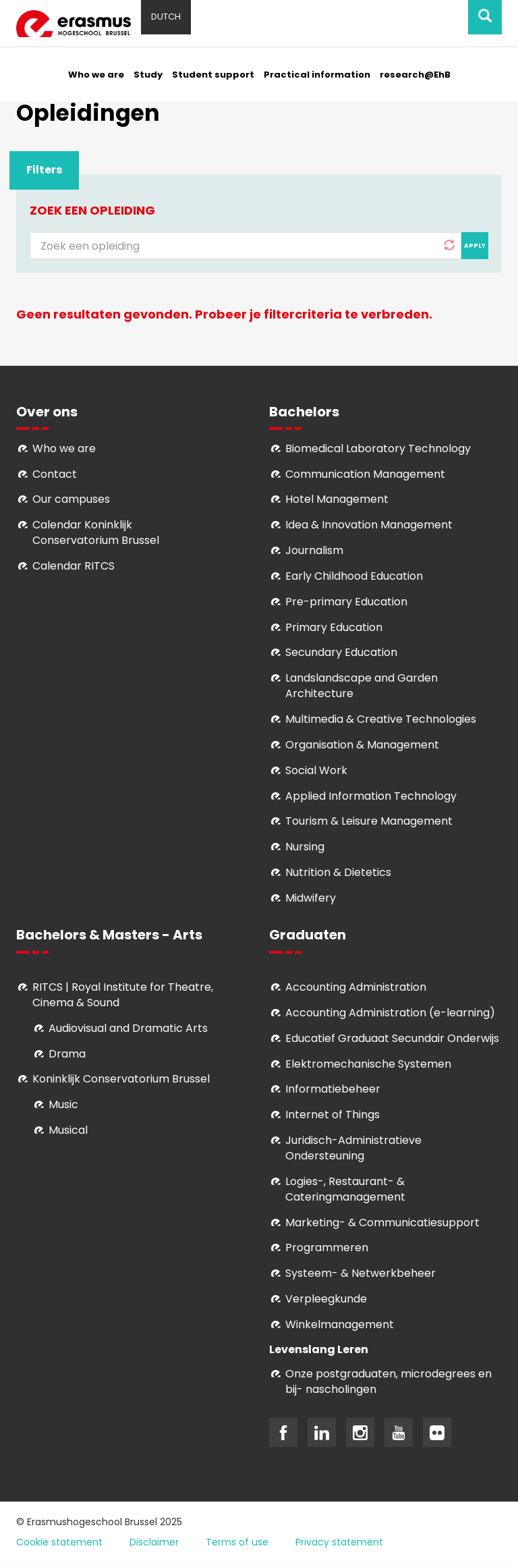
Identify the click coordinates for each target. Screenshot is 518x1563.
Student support (213, 74)
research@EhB (415, 74)
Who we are (96, 74)
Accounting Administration (355, 987)
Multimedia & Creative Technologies (380, 719)
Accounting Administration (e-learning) (390, 1012)
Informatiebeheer (332, 1089)
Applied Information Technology (371, 796)
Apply (475, 246)
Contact (54, 474)
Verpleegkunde (326, 1299)
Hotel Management (336, 499)
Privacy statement (339, 1542)
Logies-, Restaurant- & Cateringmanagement (345, 1189)
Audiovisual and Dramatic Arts (128, 1028)
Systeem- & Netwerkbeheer (360, 1273)
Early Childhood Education (354, 576)
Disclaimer (154, 1542)
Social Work (316, 770)
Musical (68, 1130)
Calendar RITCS (73, 566)
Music (63, 1104)
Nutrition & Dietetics (338, 872)
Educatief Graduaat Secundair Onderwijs (392, 1038)
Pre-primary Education (346, 601)
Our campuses (71, 499)
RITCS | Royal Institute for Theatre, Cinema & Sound (122, 994)
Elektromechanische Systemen (368, 1064)
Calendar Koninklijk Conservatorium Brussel (95, 532)
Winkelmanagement (339, 1324)
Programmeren (326, 1247)
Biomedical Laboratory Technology (378, 448)
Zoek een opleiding (92, 210)
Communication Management (365, 474)
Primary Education (333, 627)
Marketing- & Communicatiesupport (382, 1222)
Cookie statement (59, 1542)
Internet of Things (332, 1114)
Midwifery (310, 898)
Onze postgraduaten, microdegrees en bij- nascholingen (388, 1381)
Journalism (314, 550)
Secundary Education (341, 652)
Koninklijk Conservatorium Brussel (121, 1079)
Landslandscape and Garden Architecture (361, 685)
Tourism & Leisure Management (369, 821)
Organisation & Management (362, 744)
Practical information (317, 74)
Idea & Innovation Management (369, 524)
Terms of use (237, 1542)
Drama (68, 1054)
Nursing (304, 846)
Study (148, 74)
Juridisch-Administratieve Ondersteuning (353, 1147)
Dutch (166, 16)
